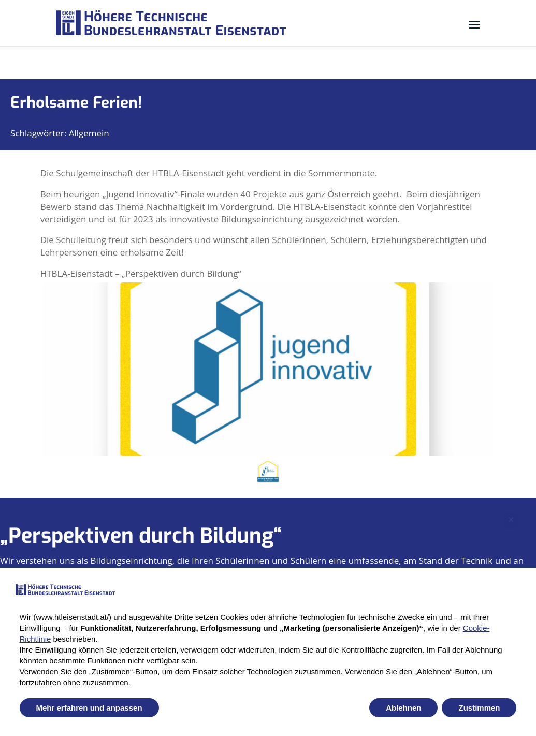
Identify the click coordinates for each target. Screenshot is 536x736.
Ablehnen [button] (403, 707)
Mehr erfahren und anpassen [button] (89, 707)
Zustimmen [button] (479, 707)
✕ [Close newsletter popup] (511, 510)
